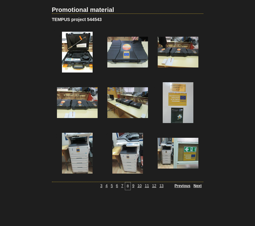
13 (161, 186)
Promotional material (83, 9)
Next (197, 186)
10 (139, 186)
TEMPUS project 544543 (77, 19)
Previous (183, 186)
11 (147, 186)
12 (154, 186)
